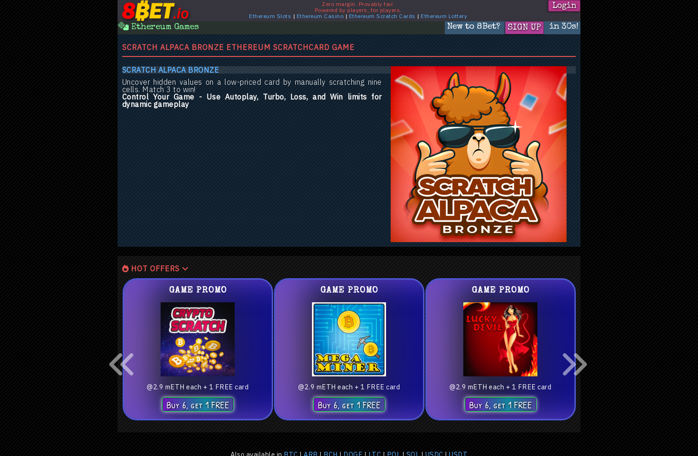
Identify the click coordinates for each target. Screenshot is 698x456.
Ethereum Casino (320, 16)
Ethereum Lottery (444, 16)
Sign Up (524, 27)
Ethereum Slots (270, 16)
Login (564, 6)
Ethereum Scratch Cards (382, 16)
